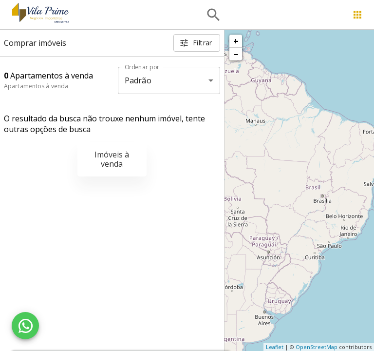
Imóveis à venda (111, 159)
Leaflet (274, 347)
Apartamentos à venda (36, 86)
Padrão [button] (138, 80)
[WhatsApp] (25, 325)
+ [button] (236, 41)
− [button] (235, 54)
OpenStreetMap (316, 347)
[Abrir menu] (357, 14)
